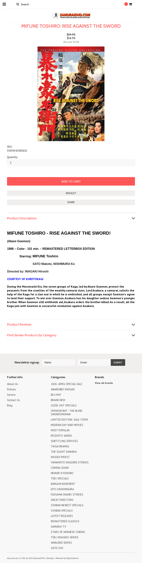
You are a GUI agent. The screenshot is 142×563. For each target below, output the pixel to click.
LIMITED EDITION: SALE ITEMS (69, 419)
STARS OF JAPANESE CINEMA (68, 532)
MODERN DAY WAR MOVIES (67, 425)
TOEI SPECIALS (60, 478)
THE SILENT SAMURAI (64, 451)
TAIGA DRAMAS (60, 446)
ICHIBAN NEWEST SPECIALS (67, 505)
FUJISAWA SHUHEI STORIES (67, 494)
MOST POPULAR (60, 430)
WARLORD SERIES (61, 542)
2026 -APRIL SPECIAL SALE (66, 384)
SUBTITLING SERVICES (64, 441)
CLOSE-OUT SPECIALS (64, 405)
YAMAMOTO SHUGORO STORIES (70, 462)
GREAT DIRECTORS (62, 500)
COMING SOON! (60, 467)
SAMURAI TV (58, 526)
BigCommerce (72, 558)
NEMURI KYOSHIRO (62, 473)
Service (11, 394)
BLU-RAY (56, 394)
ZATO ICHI (57, 548)
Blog (9, 405)
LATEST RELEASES (62, 516)
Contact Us (13, 400)
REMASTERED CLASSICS (65, 521)
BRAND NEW (58, 400)
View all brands (104, 383)
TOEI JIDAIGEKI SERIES (64, 537)
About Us (12, 384)
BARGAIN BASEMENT (63, 484)
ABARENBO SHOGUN (63, 389)
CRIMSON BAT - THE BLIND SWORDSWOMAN (66, 412)
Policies (11, 389)
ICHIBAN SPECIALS (62, 510)
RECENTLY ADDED (61, 435)
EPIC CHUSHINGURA (62, 489)
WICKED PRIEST (60, 457)
